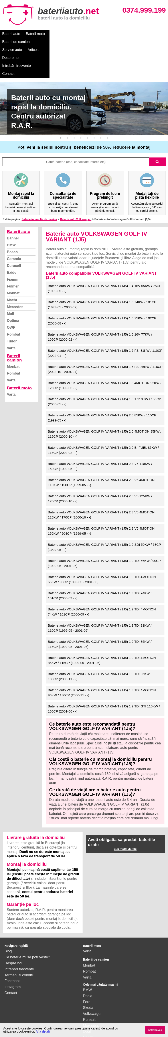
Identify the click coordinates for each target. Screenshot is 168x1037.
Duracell (14, 234)
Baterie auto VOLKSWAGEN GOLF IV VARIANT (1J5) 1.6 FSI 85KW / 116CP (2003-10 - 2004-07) (105, 337)
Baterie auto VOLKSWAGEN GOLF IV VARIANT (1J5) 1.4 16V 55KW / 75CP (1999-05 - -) (105, 256)
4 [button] (81, 106)
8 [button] (107, 106)
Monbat (13, 261)
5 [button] (87, 106)
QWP (11, 295)
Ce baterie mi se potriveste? (27, 925)
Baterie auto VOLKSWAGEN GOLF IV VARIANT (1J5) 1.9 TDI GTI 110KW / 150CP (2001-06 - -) (104, 676)
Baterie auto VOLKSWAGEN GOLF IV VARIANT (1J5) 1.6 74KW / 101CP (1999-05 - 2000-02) (102, 272)
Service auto (93, 34)
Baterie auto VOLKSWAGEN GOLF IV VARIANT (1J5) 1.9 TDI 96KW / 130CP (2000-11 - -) (100, 644)
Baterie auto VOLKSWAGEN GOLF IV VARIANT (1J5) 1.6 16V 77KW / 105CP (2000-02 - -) (100, 305)
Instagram (12, 955)
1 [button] (61, 106)
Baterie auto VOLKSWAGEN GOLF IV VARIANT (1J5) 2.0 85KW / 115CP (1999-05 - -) (102, 385)
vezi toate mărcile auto (101, 1011)
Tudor (12, 309)
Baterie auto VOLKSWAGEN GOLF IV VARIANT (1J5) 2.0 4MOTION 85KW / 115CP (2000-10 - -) (105, 402)
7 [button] (101, 106)
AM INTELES (155, 1030)
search (157, 130)
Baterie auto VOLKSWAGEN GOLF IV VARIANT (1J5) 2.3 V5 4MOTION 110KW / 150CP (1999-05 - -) (101, 450)
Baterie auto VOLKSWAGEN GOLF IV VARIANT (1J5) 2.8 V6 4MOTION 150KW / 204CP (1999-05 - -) (101, 499)
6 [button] (94, 106)
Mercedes (15, 275)
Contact (43, 42)
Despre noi (135, 34)
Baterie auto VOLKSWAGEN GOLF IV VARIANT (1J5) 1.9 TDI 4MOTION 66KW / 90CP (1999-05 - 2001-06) (102, 547)
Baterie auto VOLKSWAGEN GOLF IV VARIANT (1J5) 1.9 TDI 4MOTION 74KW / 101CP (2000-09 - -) (102, 579)
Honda (88, 1005)
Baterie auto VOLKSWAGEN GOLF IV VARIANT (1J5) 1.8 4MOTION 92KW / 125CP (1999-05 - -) (105, 353)
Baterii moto (35, 34)
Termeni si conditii (19, 943)
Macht (12, 268)
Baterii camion (14, 326)
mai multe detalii (125, 817)
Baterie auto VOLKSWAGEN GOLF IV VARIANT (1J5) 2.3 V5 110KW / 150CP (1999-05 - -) (100, 434)
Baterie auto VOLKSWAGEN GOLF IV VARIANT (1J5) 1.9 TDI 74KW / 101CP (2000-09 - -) (100, 563)
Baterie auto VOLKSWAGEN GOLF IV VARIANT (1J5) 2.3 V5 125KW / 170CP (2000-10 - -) (100, 466)
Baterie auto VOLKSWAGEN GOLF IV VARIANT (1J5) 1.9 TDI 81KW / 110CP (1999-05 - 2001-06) (100, 596)
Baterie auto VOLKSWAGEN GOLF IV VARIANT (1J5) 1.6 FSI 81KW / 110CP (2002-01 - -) (105, 321)
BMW (11, 213)
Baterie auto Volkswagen (75, 187)
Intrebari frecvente (19, 937)
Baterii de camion (64, 34)
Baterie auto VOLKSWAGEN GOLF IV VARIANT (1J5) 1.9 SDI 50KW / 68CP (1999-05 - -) (104, 515)
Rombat (13, 302)
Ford (87, 970)
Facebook (12, 949)
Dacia (87, 964)
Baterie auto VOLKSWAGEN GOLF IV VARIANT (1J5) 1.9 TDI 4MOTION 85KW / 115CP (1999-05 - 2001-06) (102, 628)
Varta (11, 316)
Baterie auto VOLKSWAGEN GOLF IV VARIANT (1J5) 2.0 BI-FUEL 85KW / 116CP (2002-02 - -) (103, 418)
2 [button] (67, 106)
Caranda (14, 227)
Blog (8, 919)
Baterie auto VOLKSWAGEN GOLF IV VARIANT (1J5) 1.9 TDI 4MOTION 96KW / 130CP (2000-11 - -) (102, 660)
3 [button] (74, 106)
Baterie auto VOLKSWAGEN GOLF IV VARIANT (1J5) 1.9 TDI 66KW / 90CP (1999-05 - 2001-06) (104, 531)
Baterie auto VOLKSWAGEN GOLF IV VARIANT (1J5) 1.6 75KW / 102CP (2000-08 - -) (102, 288)
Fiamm (12, 247)
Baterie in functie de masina (39, 187)
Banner (13, 206)
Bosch (12, 220)
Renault (89, 988)
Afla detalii (43, 1031)
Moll (10, 282)
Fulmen (13, 254)
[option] (84, 76)
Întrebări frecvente (16, 42)
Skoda (88, 976)
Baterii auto (11, 34)
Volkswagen (93, 982)
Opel (87, 1000)
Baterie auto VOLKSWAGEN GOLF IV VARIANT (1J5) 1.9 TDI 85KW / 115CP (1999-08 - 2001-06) (100, 612)
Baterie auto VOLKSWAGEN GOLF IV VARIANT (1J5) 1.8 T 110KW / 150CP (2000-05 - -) (104, 369)
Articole (115, 34)
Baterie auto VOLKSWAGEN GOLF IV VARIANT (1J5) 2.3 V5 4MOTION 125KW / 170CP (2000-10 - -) (101, 482)
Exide (11, 241)
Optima (13, 289)
